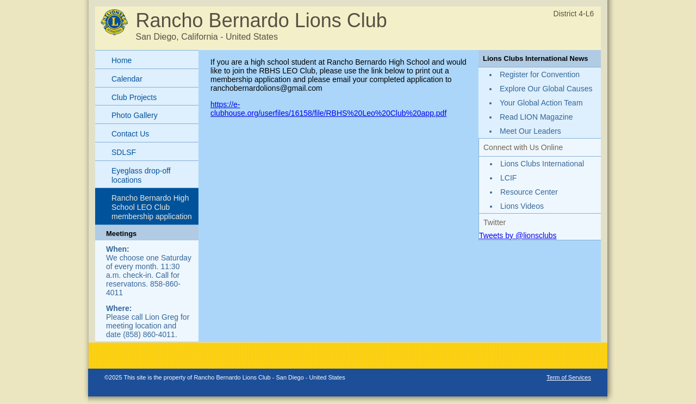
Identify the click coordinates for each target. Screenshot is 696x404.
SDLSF (123, 152)
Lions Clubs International (542, 163)
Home (121, 60)
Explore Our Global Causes (546, 88)
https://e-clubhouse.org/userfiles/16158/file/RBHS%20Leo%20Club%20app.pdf (328, 108)
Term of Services (568, 377)
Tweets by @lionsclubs (518, 235)
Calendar (126, 78)
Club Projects (134, 97)
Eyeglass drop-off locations (141, 175)
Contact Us (130, 133)
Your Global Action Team (541, 102)
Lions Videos (522, 206)
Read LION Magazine (536, 117)
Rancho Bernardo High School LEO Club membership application (151, 207)
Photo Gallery (134, 115)
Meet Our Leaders (530, 131)
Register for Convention (540, 74)
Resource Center (529, 192)
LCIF (508, 177)
